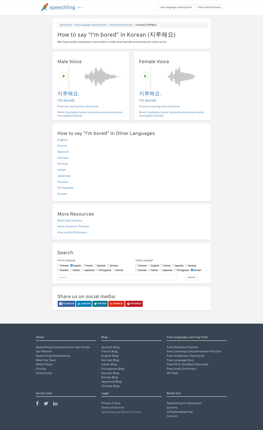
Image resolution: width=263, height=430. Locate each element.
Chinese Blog (110, 386)
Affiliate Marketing (180, 412)
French (62, 145)
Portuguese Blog (112, 368)
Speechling (66, 25)
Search (191, 277)
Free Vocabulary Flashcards (186, 355)
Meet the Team (46, 360)
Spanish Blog (110, 347)
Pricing (41, 368)
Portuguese (65, 187)
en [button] (79, 7)
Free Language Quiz (180, 360)
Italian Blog (109, 364)
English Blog (109, 355)
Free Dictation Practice (182, 347)
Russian (62, 181)
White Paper (44, 364)
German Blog (110, 360)
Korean (62, 193)
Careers (172, 407)
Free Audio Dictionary (209, 7)
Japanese (64, 175)
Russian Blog (110, 373)
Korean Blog (109, 377)
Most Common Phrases (73, 226)
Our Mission (44, 351)
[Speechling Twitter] (48, 404)
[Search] (117, 277)
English (62, 139)
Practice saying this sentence (77, 106)
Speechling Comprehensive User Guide (63, 347)
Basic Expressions (69, 220)
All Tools (172, 373)
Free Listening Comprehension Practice (194, 351)
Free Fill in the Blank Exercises (187, 364)
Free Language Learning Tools (176, 7)
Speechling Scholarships (53, 355)
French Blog (109, 351)
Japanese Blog (111, 381)
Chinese (63, 157)
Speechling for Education (184, 403)
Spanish (63, 151)
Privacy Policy (111, 403)
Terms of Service (112, 407)
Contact (172, 416)
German (62, 163)
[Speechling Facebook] (39, 404)
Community (44, 373)
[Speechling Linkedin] (57, 404)
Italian (61, 169)
